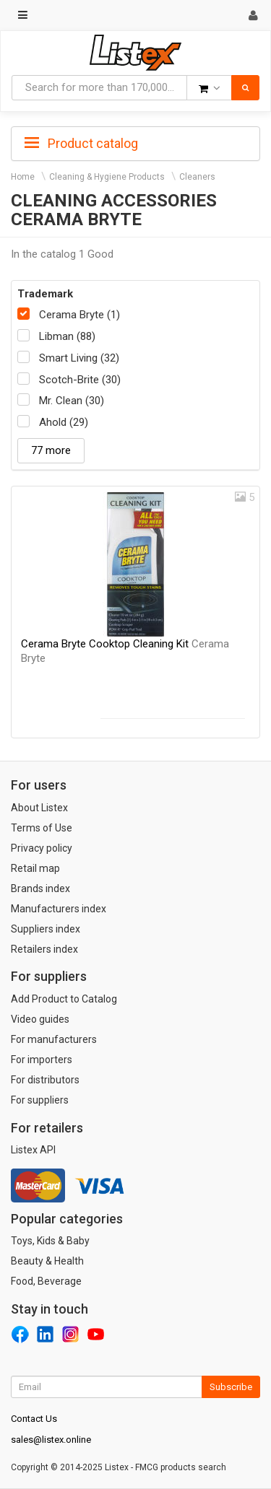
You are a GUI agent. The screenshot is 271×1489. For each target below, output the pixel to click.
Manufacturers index (58, 908)
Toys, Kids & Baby (50, 1240)
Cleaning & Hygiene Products (107, 177)
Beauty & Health (47, 1261)
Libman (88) (67, 336)
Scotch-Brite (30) (80, 379)
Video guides (40, 1019)
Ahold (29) (63, 422)
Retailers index (44, 949)
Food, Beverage (46, 1281)
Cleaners (197, 177)
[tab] (135, 142)
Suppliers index (45, 929)
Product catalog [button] (81, 143)
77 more (51, 450)
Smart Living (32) (79, 357)
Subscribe (231, 1386)
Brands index (40, 888)
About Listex (39, 807)
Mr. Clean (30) (71, 400)
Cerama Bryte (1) (79, 314)
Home (23, 177)
